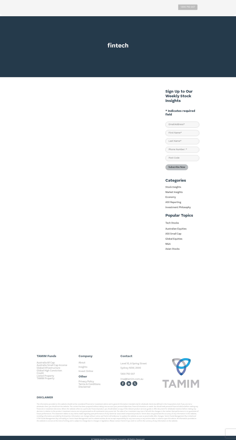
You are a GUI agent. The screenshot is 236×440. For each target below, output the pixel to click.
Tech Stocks (172, 221)
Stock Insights (173, 185)
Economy (170, 195)
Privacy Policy (86, 385)
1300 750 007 (188, 7)
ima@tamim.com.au (131, 390)
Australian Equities (175, 227)
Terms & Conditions (89, 388)
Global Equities (173, 237)
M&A (168, 242)
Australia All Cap (46, 373)
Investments (120, 7)
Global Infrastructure (48, 378)
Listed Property (45, 386)
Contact (166, 7)
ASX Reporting (173, 200)
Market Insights (174, 190)
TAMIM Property (45, 389)
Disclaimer (85, 390)
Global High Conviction (49, 381)
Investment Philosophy (178, 205)
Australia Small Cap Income (52, 376)
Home (106, 7)
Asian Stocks (172, 247)
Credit (40, 384)
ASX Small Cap (173, 232)
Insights (138, 7)
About (152, 7)
